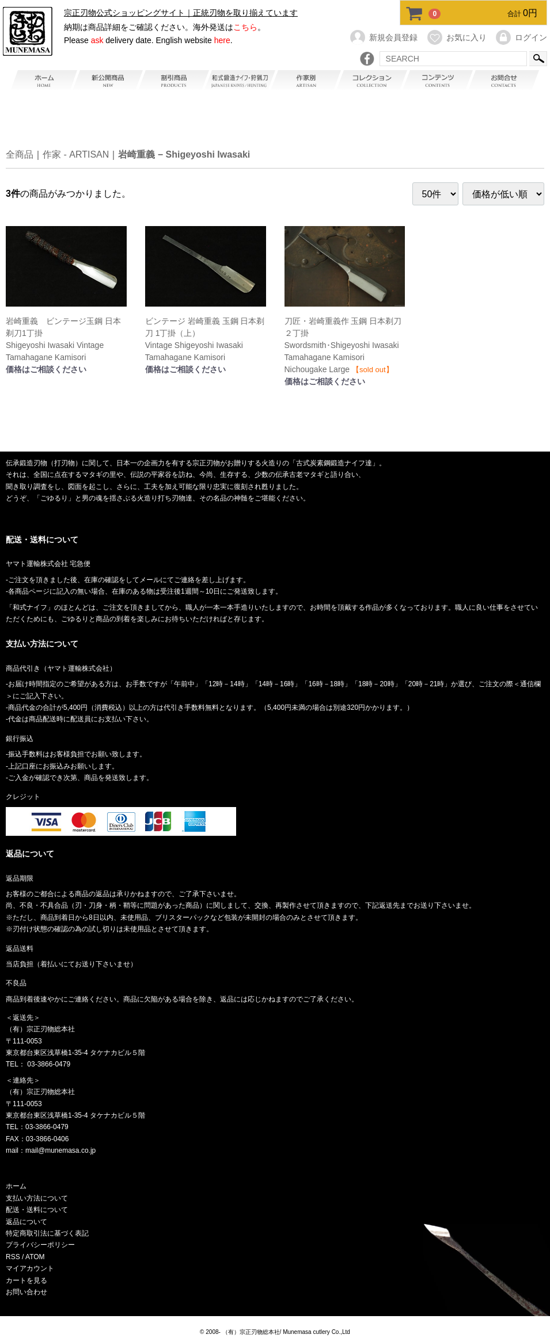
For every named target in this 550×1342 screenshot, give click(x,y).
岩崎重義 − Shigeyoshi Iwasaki (184, 155)
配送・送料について (37, 1210)
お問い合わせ (26, 1292)
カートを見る (26, 1280)
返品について (26, 1221)
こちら (245, 27)
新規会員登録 (383, 37)
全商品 (19, 155)
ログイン (521, 37)
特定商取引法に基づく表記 (47, 1233)
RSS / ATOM (25, 1257)
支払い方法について (37, 1198)
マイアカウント (30, 1268)
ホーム (16, 1186)
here (222, 40)
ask (97, 40)
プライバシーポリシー (40, 1245)
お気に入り (456, 37)
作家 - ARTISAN (76, 155)
